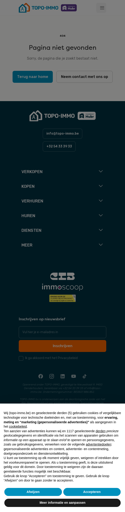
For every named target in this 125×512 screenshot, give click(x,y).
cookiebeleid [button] (18, 426)
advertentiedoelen (98, 444)
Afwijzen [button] (33, 492)
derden (101, 431)
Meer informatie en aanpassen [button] (62, 502)
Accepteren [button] (92, 492)
